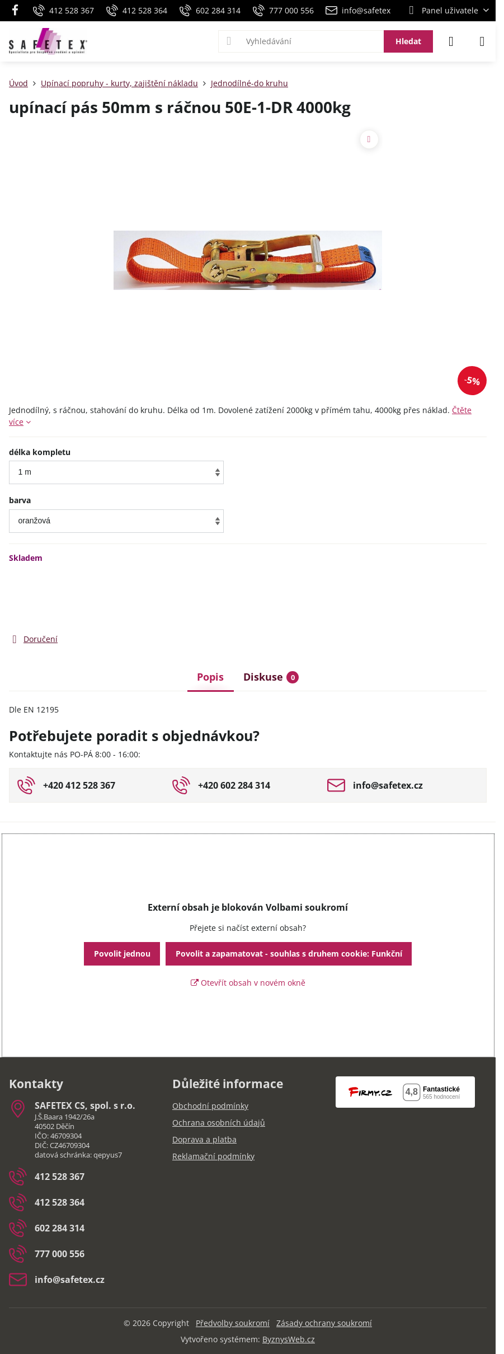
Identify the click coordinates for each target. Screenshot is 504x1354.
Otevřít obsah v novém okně (248, 982)
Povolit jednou (122, 953)
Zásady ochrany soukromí (324, 1323)
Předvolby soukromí (233, 1323)
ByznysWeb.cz (288, 1339)
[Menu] (482, 41)
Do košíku (358, 598)
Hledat (408, 41)
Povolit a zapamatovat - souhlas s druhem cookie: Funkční (289, 953)
